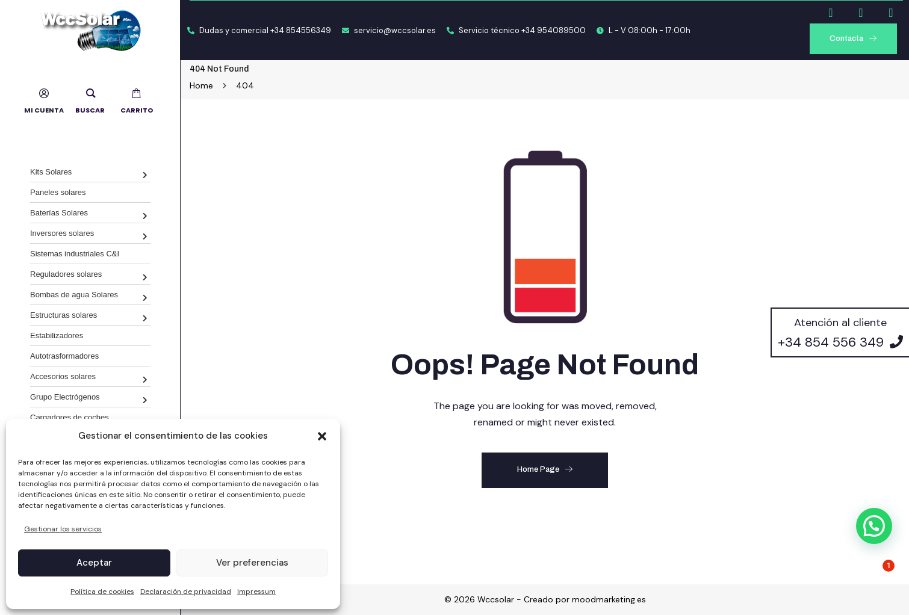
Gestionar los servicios (63, 529)
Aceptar (94, 563)
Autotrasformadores (64, 355)
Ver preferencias (252, 563)
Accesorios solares (63, 376)
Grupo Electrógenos (65, 396)
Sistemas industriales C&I (74, 253)
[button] (322, 436)
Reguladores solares (66, 274)
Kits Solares (51, 171)
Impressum (256, 591)
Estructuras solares (63, 315)
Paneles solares (58, 192)
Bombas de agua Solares (74, 294)
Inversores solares (62, 233)
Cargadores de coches (69, 417)
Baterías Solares (59, 212)
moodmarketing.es (609, 599)
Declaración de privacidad (185, 591)
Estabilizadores (56, 335)
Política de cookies (102, 591)
